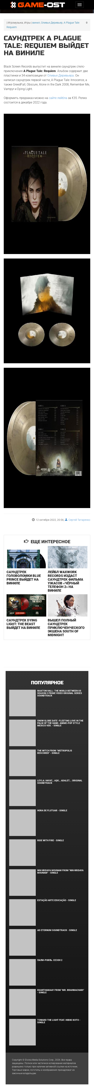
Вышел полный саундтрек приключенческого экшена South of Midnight (66, 627)
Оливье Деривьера (60, 75)
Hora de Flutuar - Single (52, 810)
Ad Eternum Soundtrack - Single (57, 930)
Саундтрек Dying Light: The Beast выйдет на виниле (23, 624)
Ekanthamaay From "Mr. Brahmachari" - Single (60, 991)
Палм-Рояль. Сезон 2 (49, 960)
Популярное (47, 683)
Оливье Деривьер (52, 22)
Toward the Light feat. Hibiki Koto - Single (58, 1021)
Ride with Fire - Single (50, 840)
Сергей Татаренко (77, 519)
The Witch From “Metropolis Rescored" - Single (54, 751)
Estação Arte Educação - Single (56, 900)
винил (36, 22)
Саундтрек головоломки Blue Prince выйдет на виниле (24, 577)
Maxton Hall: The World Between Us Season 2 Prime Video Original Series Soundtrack (59, 693)
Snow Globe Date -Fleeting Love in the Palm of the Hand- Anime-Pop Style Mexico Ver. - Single (60, 723)
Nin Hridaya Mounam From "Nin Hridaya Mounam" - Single (60, 871)
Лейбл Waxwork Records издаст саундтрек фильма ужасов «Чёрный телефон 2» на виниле (65, 581)
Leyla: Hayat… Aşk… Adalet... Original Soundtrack (59, 781)
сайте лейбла (58, 98)
